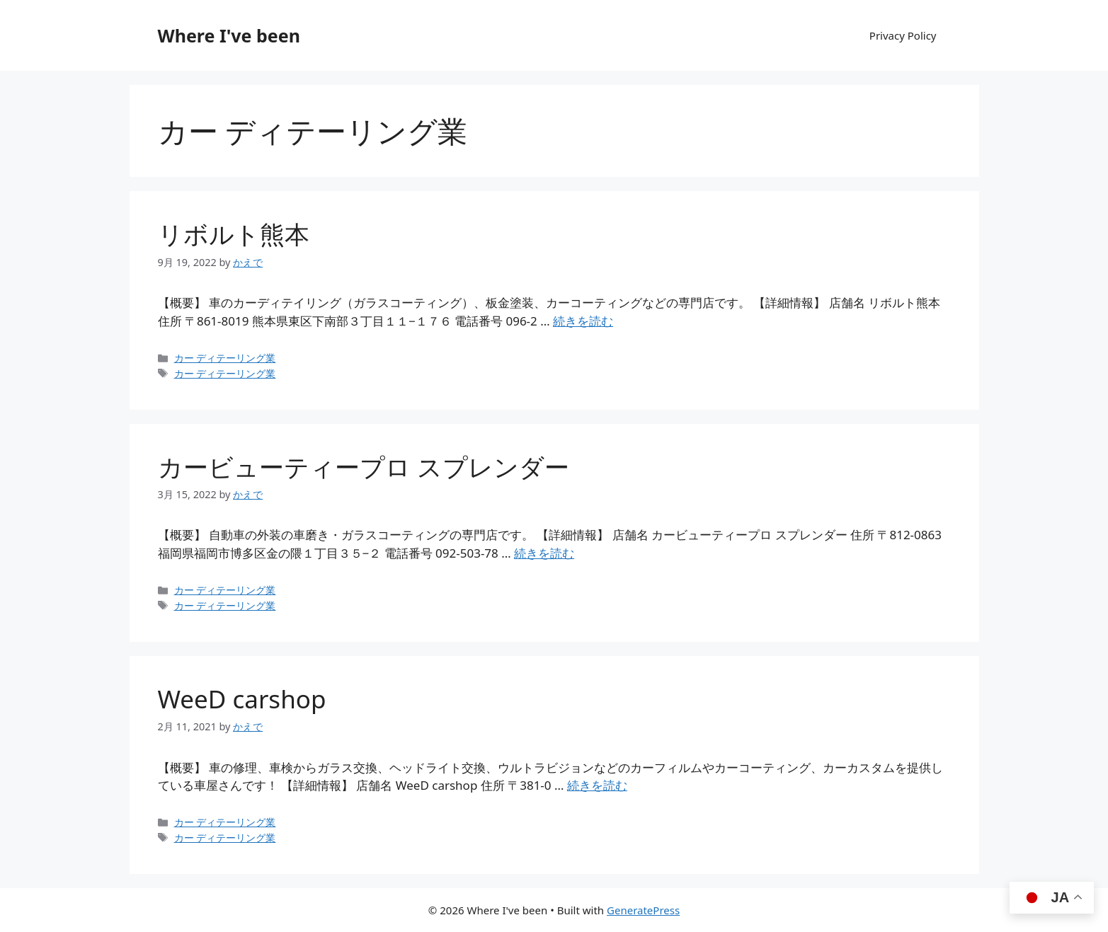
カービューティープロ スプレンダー (363, 466)
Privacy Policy (903, 35)
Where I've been (229, 35)
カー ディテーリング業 (225, 357)
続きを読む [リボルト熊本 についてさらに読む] (583, 321)
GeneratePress (643, 910)
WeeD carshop (242, 698)
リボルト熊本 (233, 234)
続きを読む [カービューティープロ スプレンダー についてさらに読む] (544, 553)
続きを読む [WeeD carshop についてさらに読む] (597, 785)
